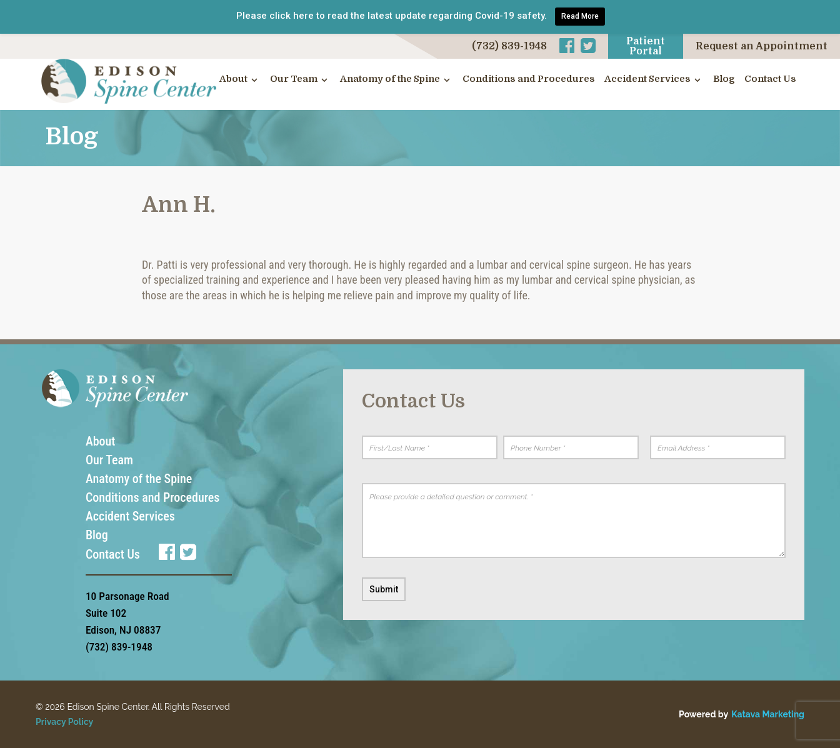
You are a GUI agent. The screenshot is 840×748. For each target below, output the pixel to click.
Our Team (294, 79)
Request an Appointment (762, 46)
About (233, 79)
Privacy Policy (64, 722)
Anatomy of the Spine (390, 79)
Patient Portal (645, 46)
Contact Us (770, 79)
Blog (724, 79)
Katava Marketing (767, 714)
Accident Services (647, 79)
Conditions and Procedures (528, 79)
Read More (580, 16)
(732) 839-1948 (509, 46)
